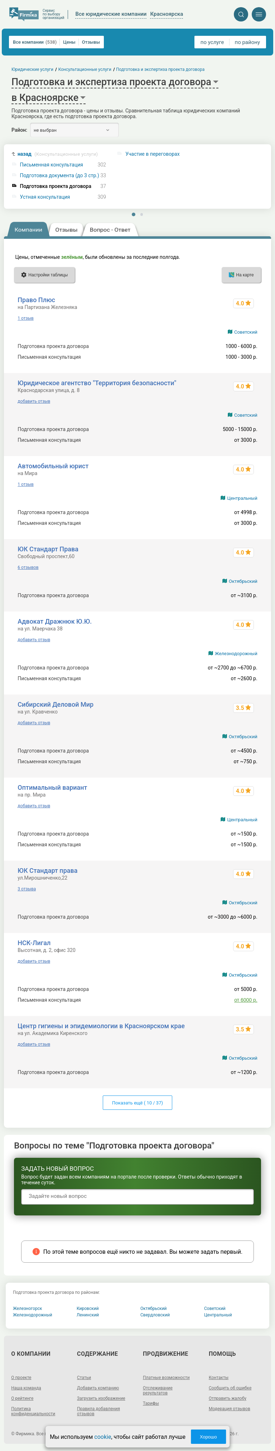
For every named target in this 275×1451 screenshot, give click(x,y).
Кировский (88, 1308)
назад (58, 154)
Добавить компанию (98, 1387)
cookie (102, 1436)
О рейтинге (22, 1398)
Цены (69, 42)
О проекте (21, 1377)
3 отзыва (27, 888)
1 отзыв (25, 318)
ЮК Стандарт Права (48, 549)
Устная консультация (45, 197)
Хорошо (208, 1437)
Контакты (218, 1377)
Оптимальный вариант (52, 787)
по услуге (212, 42)
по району (247, 42)
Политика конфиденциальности (33, 1411)
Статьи (84, 1377)
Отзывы (91, 42)
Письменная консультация (51, 165)
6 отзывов (28, 567)
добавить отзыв (34, 401)
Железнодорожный (236, 653)
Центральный (242, 498)
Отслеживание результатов (158, 1390)
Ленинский (88, 1314)
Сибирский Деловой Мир (55, 704)
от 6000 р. (245, 1000)
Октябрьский (243, 581)
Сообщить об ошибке (230, 1387)
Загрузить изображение (101, 1398)
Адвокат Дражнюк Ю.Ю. (55, 621)
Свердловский (155, 1314)
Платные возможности (166, 1377)
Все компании (35, 42)
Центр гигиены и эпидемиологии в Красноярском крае (101, 1026)
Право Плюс (36, 300)
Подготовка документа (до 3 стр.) (59, 175)
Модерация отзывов (229, 1408)
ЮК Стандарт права (47, 870)
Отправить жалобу (227, 1398)
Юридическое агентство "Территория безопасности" (97, 383)
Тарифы (151, 1403)
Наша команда (26, 1387)
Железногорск (27, 1308)
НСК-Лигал (34, 943)
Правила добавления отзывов (98, 1411)
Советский (245, 332)
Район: (19, 130)
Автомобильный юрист (53, 466)
